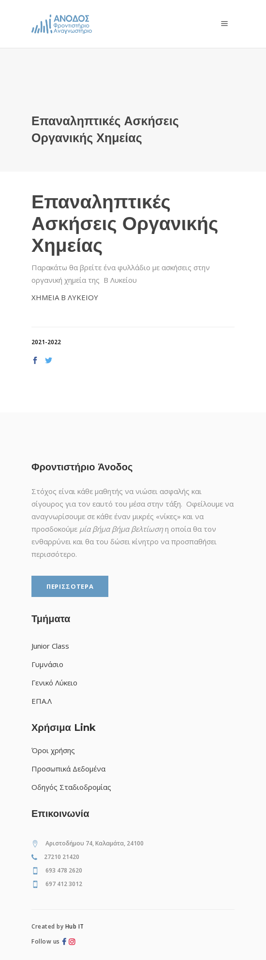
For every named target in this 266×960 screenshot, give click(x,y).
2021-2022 (46, 342)
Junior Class (50, 646)
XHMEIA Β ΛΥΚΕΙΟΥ (64, 297)
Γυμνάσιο (47, 664)
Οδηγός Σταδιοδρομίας (71, 787)
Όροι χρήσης (53, 750)
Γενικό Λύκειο (54, 682)
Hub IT (74, 926)
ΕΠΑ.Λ (41, 701)
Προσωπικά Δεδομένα (68, 768)
